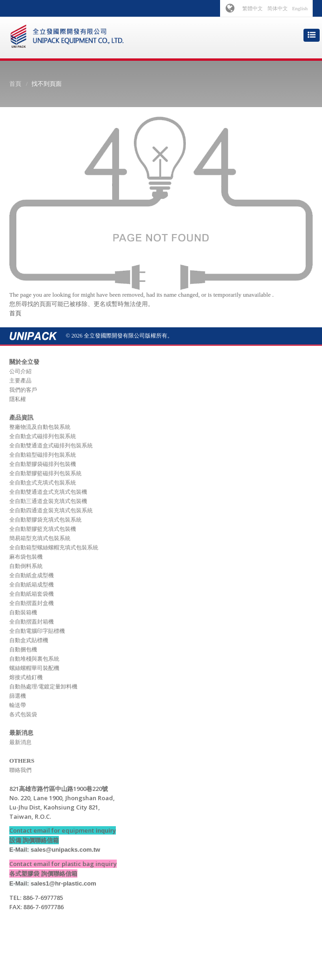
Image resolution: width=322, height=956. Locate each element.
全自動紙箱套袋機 (31, 594)
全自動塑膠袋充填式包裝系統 (45, 519)
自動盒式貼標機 (28, 640)
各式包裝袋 (23, 714)
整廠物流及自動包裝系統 (39, 427)
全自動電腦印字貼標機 (37, 631)
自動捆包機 (23, 649)
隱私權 (17, 399)
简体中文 (277, 8)
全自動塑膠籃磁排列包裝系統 (45, 473)
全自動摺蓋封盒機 (31, 603)
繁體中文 (252, 8)
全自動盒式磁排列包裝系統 (42, 436)
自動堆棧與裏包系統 (34, 659)
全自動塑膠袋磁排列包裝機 (42, 464)
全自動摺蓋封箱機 (31, 621)
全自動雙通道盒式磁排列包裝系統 (51, 445)
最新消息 (20, 742)
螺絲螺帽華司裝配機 (34, 668)
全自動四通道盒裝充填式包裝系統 (51, 510)
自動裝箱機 (23, 612)
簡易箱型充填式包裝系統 (39, 538)
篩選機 (17, 696)
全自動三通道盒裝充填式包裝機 (48, 501)
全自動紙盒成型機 (31, 575)
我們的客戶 (23, 390)
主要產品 (20, 380)
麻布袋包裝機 (26, 557)
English (300, 8)
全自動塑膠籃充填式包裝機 (42, 529)
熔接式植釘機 (26, 677)
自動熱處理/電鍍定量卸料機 (43, 686)
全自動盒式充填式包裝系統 (42, 482)
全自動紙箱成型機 (31, 584)
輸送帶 (17, 705)
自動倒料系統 (26, 566)
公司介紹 (20, 371)
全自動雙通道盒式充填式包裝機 (48, 492)
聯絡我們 (20, 770)
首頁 (15, 83)
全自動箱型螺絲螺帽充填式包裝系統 (53, 547)
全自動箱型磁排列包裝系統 (42, 455)
